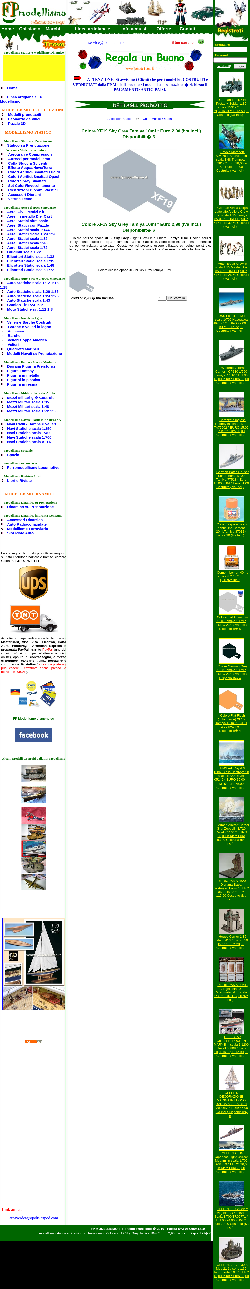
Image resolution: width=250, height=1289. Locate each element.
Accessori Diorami (24, 194)
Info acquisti (134, 28)
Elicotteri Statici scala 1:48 (30, 265)
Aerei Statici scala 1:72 (27, 247)
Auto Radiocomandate (27, 524)
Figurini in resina (22, 384)
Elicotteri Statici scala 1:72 (30, 270)
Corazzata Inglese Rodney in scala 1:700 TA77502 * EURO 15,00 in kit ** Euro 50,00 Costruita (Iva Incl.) (231, 427)
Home (7, 28)
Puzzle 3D (17, 123)
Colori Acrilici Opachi (157, 119)
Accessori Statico (119, 119)
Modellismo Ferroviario (27, 529)
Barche (14, 335)
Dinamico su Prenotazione (30, 507)
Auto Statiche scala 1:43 (28, 300)
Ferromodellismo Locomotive (33, 467)
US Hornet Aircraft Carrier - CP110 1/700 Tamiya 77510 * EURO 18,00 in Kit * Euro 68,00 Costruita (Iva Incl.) (231, 375)
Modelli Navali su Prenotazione (34, 353)
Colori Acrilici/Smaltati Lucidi (34, 172)
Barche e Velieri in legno (29, 327)
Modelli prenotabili (24, 114)
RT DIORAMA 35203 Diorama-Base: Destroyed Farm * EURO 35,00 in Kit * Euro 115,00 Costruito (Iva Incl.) (231, 890)
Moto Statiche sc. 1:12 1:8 (30, 309)
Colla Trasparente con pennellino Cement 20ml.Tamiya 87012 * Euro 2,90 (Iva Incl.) (232, 529)
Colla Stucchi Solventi (27, 163)
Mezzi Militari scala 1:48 (28, 406)
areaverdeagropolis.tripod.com (33, 1218)
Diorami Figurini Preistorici (31, 366)
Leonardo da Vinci (24, 119)
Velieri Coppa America (27, 340)
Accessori (17, 331)
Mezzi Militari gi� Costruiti (31, 398)
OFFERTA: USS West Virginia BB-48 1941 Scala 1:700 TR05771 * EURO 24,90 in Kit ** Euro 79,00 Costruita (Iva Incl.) (231, 1218)
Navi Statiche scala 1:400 (29, 433)
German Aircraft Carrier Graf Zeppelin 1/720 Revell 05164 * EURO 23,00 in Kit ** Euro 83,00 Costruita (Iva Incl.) (232, 834)
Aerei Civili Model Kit (25, 212)
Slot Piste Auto (20, 533)
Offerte (163, 28)
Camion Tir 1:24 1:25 (25, 305)
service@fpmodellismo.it (108, 42)
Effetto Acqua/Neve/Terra (30, 167)
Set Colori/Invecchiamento (31, 185)
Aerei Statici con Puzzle (28, 225)
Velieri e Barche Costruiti (29, 322)
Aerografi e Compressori (30, 154)
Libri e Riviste (19, 480)
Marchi (53, 28)
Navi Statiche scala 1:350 (29, 428)
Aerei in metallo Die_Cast (29, 216)
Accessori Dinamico (25, 520)
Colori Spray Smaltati (27, 181)
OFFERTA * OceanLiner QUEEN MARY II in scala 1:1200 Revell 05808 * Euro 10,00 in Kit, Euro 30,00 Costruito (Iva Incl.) (231, 1046)
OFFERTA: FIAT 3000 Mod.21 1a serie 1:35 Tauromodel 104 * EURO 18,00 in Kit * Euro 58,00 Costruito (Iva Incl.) (231, 1272)
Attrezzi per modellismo (29, 159)
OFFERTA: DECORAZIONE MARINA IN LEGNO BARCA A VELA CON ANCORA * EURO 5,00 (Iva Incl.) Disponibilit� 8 (231, 1104)
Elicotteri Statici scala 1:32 (30, 256)
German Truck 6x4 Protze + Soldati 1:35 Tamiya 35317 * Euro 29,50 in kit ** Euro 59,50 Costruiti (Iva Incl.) (231, 107)
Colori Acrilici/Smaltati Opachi (35, 176)
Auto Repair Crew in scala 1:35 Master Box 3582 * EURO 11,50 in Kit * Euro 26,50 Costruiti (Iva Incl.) (231, 271)
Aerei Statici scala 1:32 (27, 238)
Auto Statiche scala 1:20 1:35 (33, 291)
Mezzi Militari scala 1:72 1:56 (32, 411)
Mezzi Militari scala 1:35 (28, 402)
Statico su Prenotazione (28, 145)
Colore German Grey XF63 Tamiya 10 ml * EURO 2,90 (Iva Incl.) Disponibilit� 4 (232, 672)
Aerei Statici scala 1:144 (28, 230)
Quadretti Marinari (23, 349)
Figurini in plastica (23, 380)
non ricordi (223, 66)
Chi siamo (29, 28)
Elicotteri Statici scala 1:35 (30, 261)
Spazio (13, 455)
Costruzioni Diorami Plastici (33, 190)
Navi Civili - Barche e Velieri (31, 424)
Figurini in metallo (23, 375)
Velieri (13, 344)
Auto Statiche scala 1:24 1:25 (33, 296)
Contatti (188, 28)
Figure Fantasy (20, 371)
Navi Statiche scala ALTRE (30, 442)
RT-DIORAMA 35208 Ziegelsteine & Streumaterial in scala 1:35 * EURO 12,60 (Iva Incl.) (231, 992)
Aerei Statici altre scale (27, 221)
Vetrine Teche (20, 199)
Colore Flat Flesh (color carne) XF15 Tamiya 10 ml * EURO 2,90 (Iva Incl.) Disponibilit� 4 (231, 723)
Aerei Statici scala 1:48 (27, 243)
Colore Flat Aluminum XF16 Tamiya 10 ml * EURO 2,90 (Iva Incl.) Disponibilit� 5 (232, 623)
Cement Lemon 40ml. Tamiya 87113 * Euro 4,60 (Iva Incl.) (232, 576)
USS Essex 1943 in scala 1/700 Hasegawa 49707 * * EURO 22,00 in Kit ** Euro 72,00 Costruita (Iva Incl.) (231, 323)
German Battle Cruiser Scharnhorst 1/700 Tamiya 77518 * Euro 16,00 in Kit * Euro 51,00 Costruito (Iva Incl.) (231, 479)
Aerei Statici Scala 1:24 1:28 (31, 234)
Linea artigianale (92, 28)
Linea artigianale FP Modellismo (21, 99)
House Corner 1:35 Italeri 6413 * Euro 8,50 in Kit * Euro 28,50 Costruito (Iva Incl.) (231, 942)
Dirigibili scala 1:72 (24, 252)
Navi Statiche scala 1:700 (29, 437)
